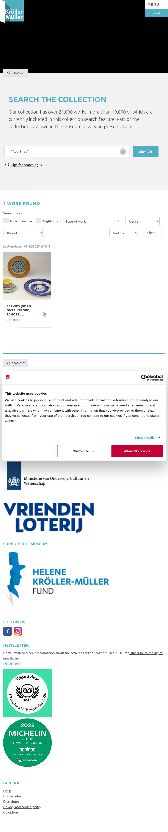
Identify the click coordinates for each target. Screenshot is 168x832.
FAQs (7, 790)
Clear (151, 233)
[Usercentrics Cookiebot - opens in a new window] (144, 377)
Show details (145, 437)
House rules (12, 796)
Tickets (156, 13)
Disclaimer (11, 801)
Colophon (10, 812)
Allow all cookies (137, 451)
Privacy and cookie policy (22, 806)
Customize (83, 451)
